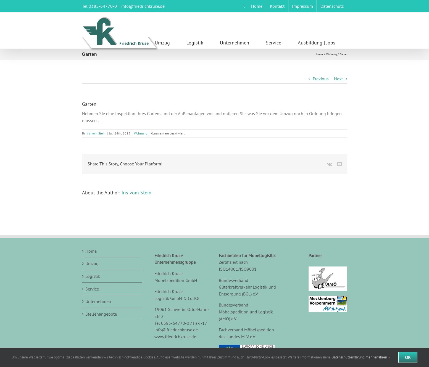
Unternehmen (98, 301)
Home (91, 251)
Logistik (92, 276)
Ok (408, 357)
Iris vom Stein (96, 133)
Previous (321, 78)
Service (92, 289)
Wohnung (140, 133)
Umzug (92, 263)
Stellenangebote (101, 314)
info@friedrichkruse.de (143, 6)
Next (338, 78)
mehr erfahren (377, 357)
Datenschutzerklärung (348, 357)
